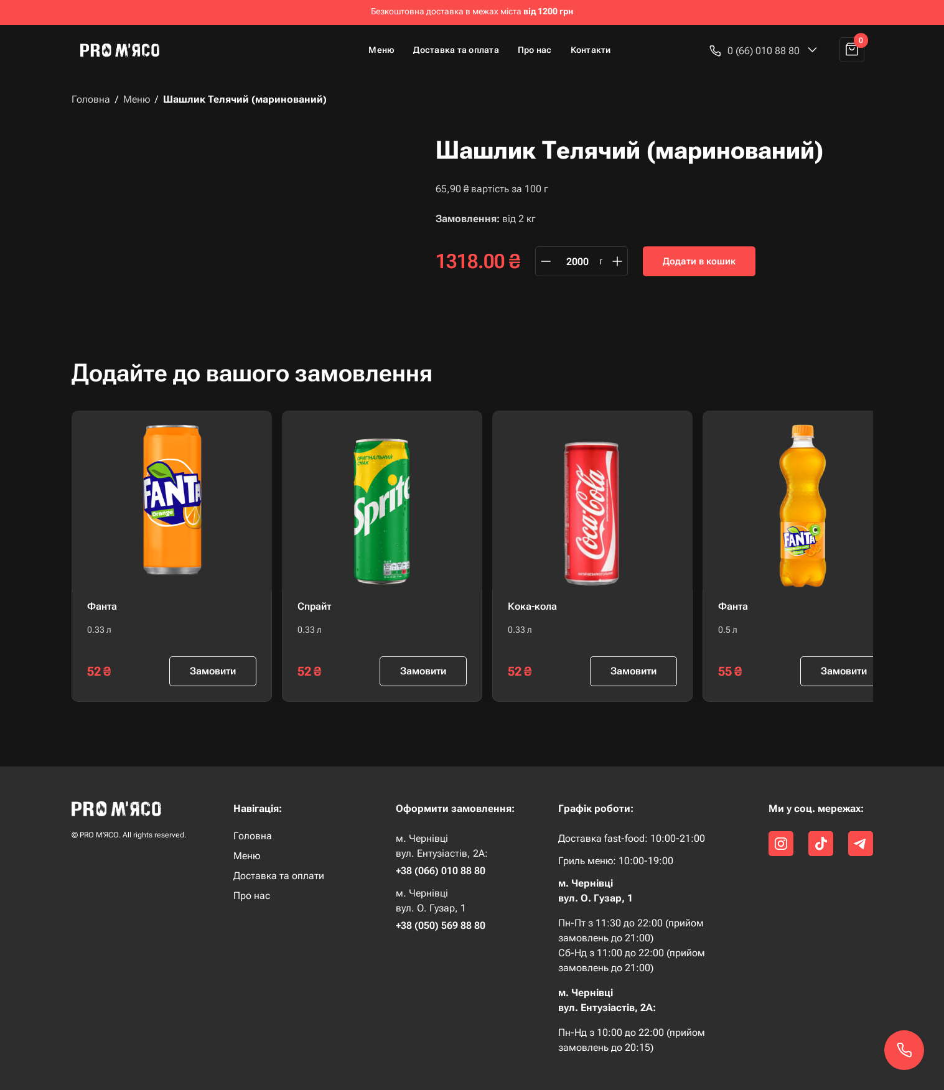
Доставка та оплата (456, 50)
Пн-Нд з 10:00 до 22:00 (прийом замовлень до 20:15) (631, 1040)
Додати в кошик (699, 261)
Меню (381, 50)
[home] (125, 50)
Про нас (535, 50)
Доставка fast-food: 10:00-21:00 (631, 838)
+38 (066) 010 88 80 (440, 871)
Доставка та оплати (278, 876)
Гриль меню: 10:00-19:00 (615, 861)
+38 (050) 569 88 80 (440, 926)
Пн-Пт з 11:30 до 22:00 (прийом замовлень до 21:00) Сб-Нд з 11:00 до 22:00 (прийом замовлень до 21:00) (631, 945)
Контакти (591, 50)
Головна (91, 100)
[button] (764, 50)
